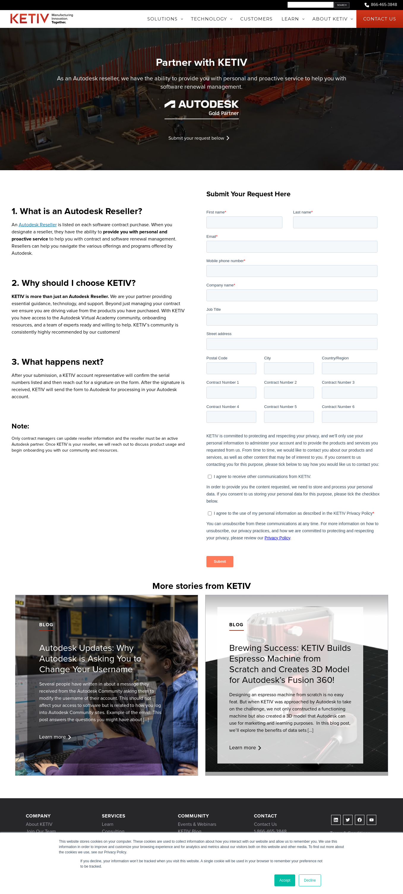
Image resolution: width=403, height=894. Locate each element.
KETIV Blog (189, 831)
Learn (107, 824)
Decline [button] (310, 880)
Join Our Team (41, 831)
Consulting (113, 831)
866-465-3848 (380, 5)
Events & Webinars (197, 824)
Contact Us (265, 824)
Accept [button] (284, 880)
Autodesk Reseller (38, 224)
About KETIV (39, 824)
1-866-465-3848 (270, 831)
